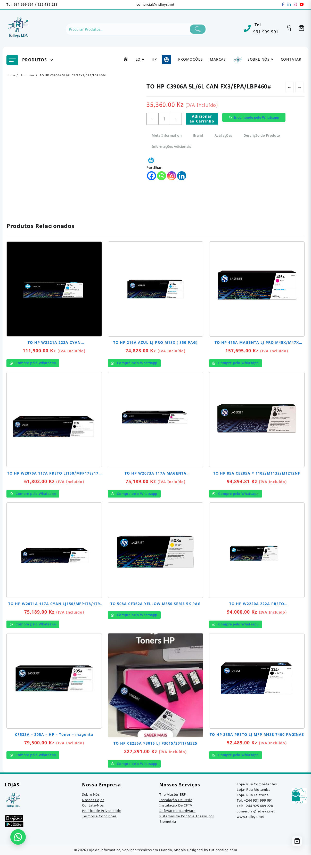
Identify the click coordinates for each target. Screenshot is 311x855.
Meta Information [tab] (167, 135)
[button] (255, 121)
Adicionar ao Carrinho (202, 119)
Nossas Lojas (93, 799)
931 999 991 (266, 32)
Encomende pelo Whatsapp (256, 117)
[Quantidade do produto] (164, 119)
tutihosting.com (223, 850)
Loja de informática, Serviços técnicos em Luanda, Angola (136, 850)
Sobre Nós (91, 794)
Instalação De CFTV (175, 805)
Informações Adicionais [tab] (171, 146)
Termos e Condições (99, 816)
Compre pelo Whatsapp (35, 363)
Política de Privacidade (101, 810)
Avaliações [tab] (223, 135)
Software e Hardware (177, 810)
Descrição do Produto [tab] (261, 135)
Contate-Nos (93, 805)
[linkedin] (289, 4)
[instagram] (295, 4)
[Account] (291, 28)
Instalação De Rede (175, 799)
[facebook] (283, 4)
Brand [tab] (198, 135)
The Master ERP (172, 794)
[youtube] (301, 4)
